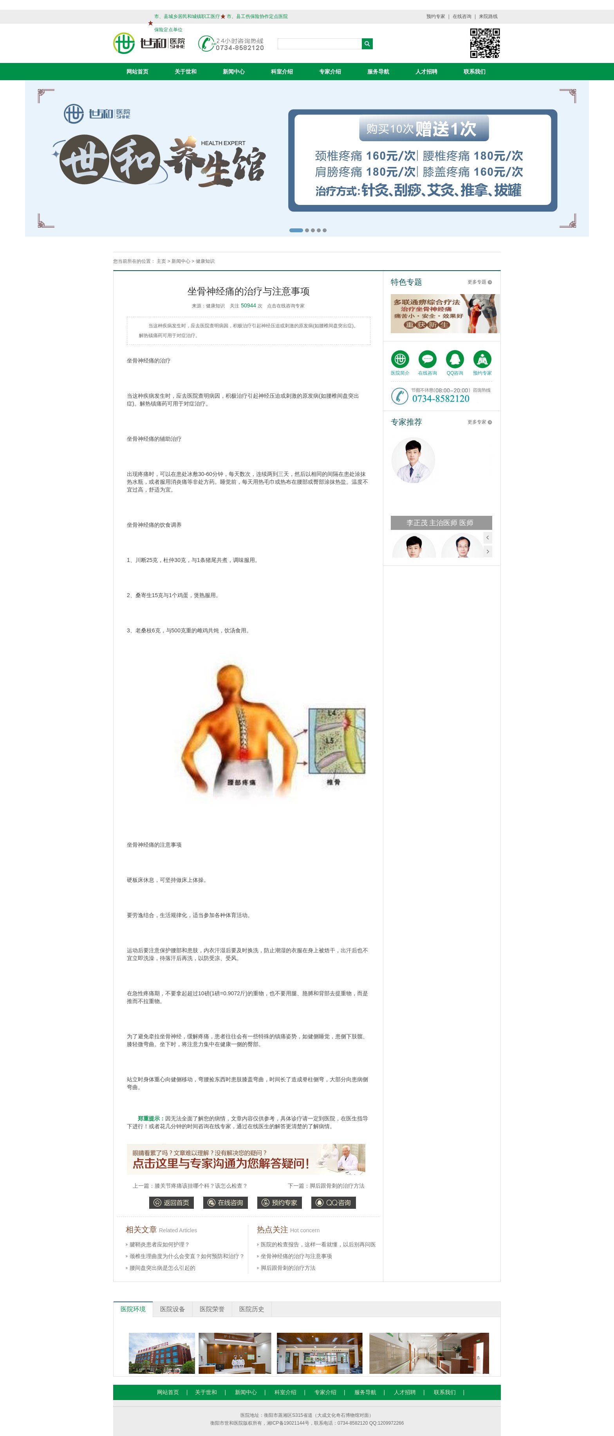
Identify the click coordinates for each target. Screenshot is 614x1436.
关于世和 (186, 71)
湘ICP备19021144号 (288, 1423)
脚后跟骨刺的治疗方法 (288, 1268)
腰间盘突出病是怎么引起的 (162, 1268)
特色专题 (406, 282)
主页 (161, 261)
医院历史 (251, 1309)
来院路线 (488, 16)
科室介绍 (282, 71)
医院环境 (133, 1309)
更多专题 (477, 282)
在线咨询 (462, 16)
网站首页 (137, 71)
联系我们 (475, 71)
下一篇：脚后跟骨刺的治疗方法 (326, 1186)
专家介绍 (330, 71)
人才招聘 (426, 71)
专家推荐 (406, 422)
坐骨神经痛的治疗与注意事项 (296, 1256)
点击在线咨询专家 (286, 306)
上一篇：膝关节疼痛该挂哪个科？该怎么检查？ (190, 1186)
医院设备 (172, 1309)
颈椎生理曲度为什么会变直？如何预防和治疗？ (187, 1256)
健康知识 (205, 261)
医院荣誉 (212, 1309)
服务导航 (378, 71)
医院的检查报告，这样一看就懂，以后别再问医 (318, 1244)
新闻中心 (234, 71)
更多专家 (477, 422)
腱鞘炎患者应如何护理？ (160, 1244)
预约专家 (435, 16)
